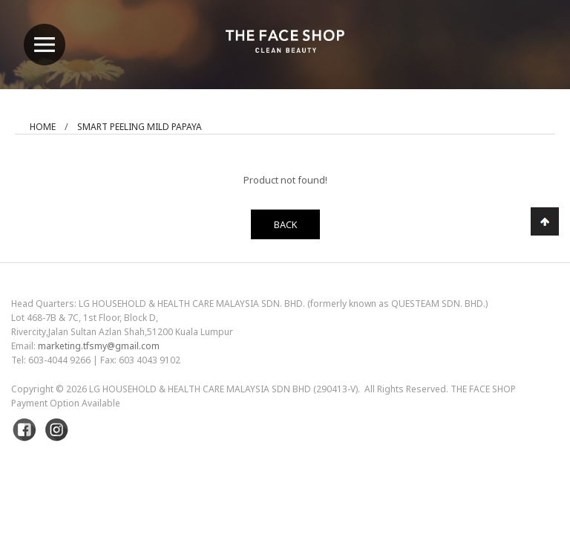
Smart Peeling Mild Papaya (139, 126)
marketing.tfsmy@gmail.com (99, 346)
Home (43, 126)
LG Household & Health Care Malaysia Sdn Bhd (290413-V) (223, 389)
